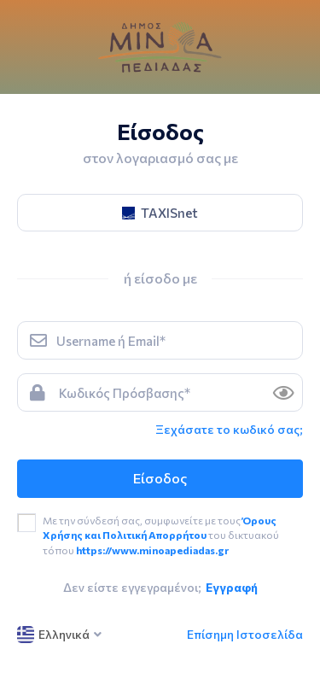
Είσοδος (160, 478)
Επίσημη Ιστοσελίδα (245, 634)
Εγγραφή (232, 587)
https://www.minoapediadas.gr (152, 550)
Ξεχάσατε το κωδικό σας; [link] (229, 429)
